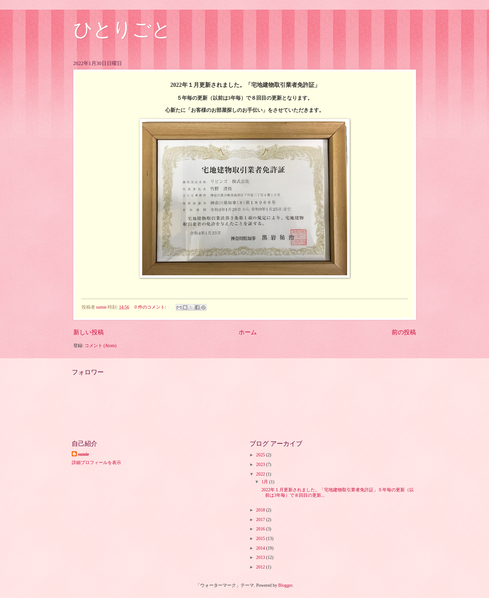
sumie (83, 454)
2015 (261, 538)
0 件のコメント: (150, 307)
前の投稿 (404, 332)
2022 (261, 474)
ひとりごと (122, 29)
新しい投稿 (88, 332)
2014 (261, 548)
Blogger (285, 585)
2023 (261, 464)
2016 (261, 529)
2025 (261, 455)
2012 (261, 567)
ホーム (248, 332)
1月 (265, 481)
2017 (261, 519)
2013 (261, 557)
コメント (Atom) (101, 345)
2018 (261, 510)
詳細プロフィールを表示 (96, 462)
